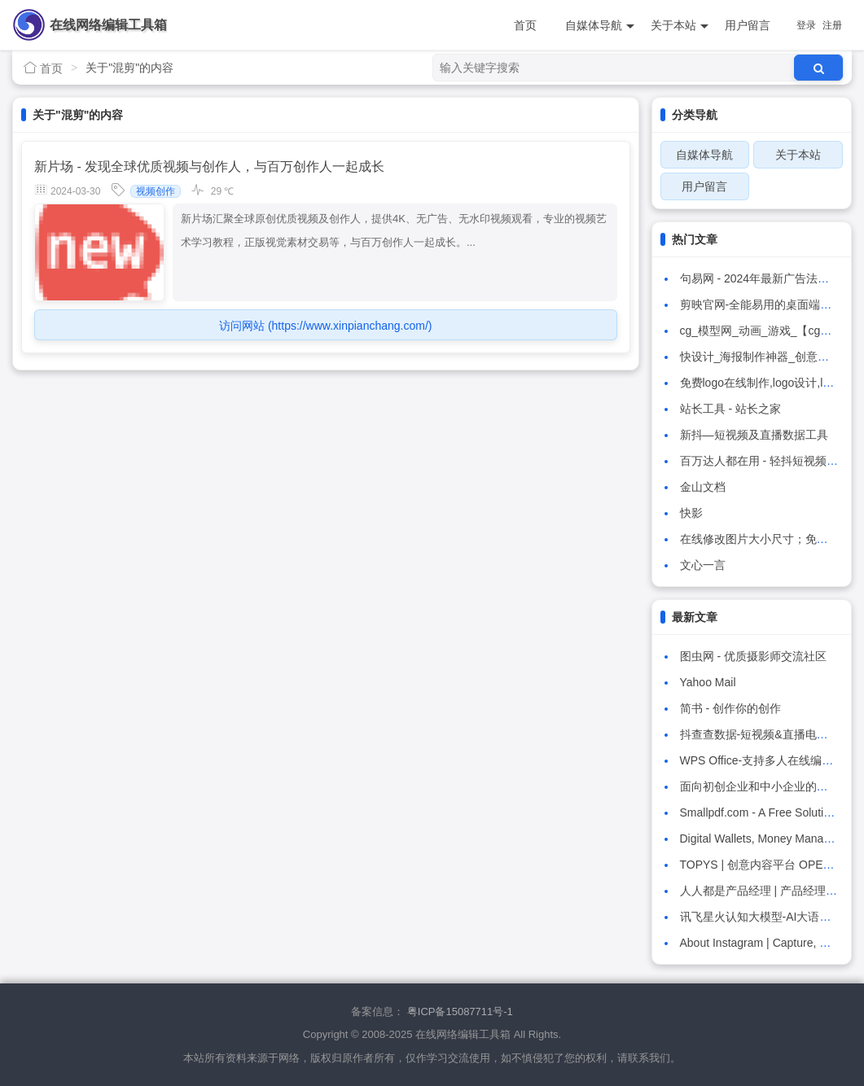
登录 (806, 25)
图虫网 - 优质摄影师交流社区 (753, 656)
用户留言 (747, 25)
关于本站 (679, 26)
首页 (525, 25)
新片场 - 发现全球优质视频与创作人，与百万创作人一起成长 (209, 166)
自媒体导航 (599, 26)
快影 (691, 512)
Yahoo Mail (708, 682)
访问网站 (325, 325)
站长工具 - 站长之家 (730, 408)
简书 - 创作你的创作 (730, 708)
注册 (832, 25)
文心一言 (703, 564)
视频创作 (155, 191)
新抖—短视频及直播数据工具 (754, 434)
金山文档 (703, 486)
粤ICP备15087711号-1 (460, 1011)
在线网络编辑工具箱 (108, 25)
